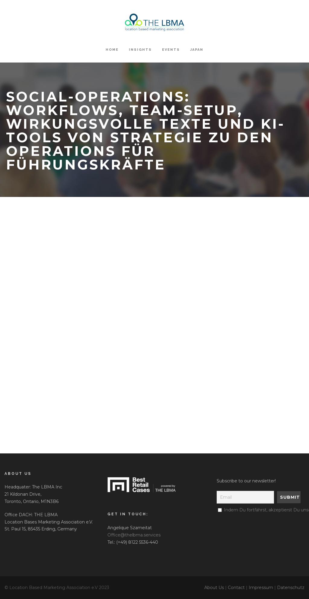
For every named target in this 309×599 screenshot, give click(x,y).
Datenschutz (290, 587)
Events (171, 50)
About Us (214, 587)
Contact (236, 587)
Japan (196, 50)
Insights (140, 50)
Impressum (261, 587)
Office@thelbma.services (134, 535)
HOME (112, 50)
